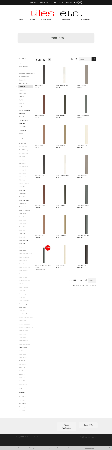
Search (68, 2)
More (20, 388)
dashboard (27, 437)
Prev (79, 277)
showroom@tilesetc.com (39, 2)
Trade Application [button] (66, 426)
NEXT (91, 277)
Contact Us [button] (88, 425)
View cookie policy (89, 448)
